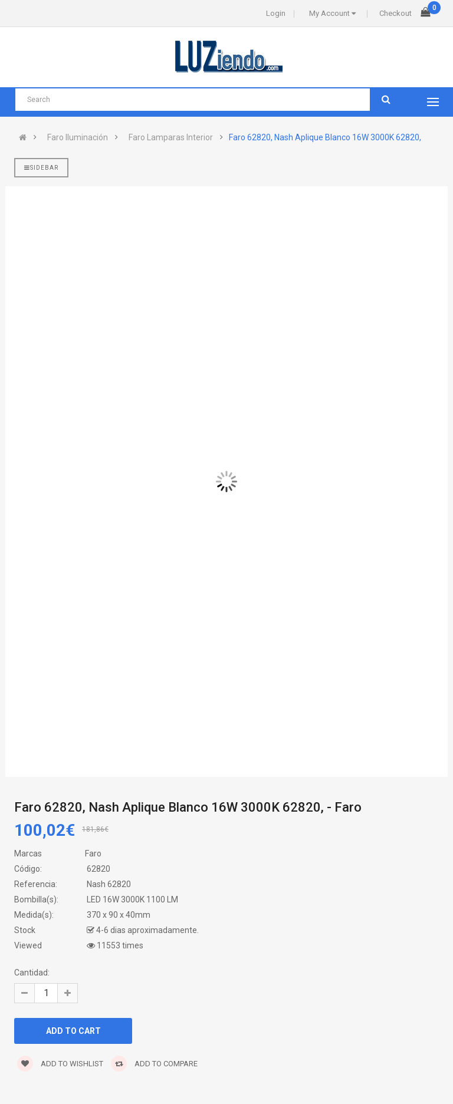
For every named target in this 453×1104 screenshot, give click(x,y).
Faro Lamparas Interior (171, 137)
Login (275, 13)
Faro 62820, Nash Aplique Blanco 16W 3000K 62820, (325, 137)
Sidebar (41, 167)
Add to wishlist (60, 1063)
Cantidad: (32, 972)
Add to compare (154, 1063)
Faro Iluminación (77, 137)
